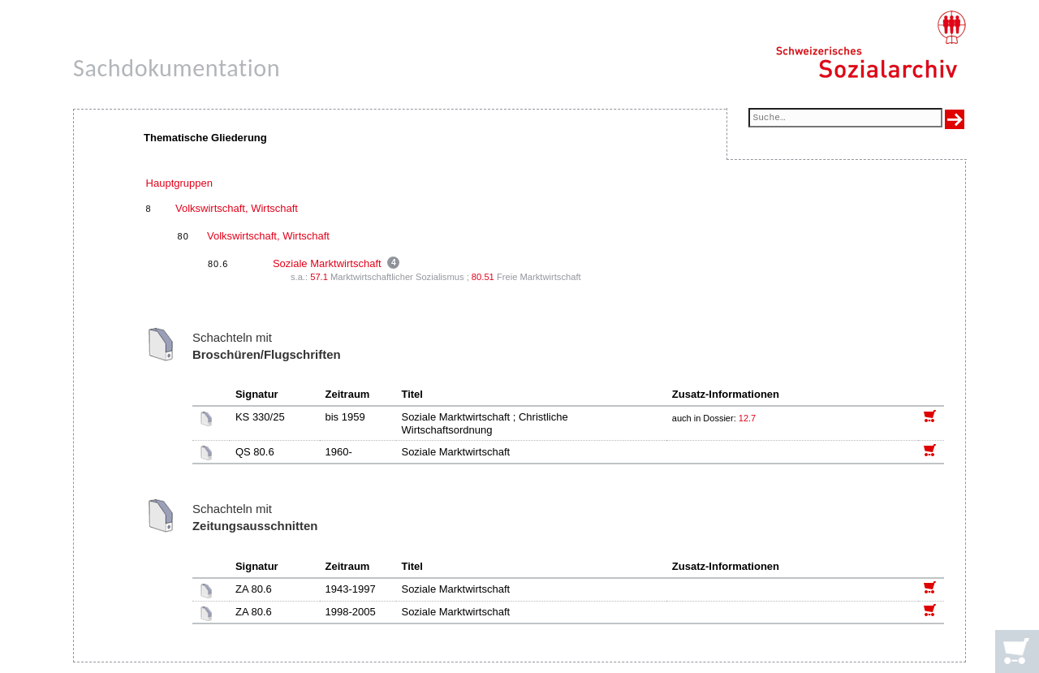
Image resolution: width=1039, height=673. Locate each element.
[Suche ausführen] (954, 119)
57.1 (319, 277)
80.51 (483, 277)
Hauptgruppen (179, 183)
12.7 (748, 418)
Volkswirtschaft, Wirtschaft (236, 208)
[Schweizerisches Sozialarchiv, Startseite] (870, 45)
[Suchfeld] (845, 119)
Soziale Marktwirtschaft (327, 263)
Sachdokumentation (176, 68)
